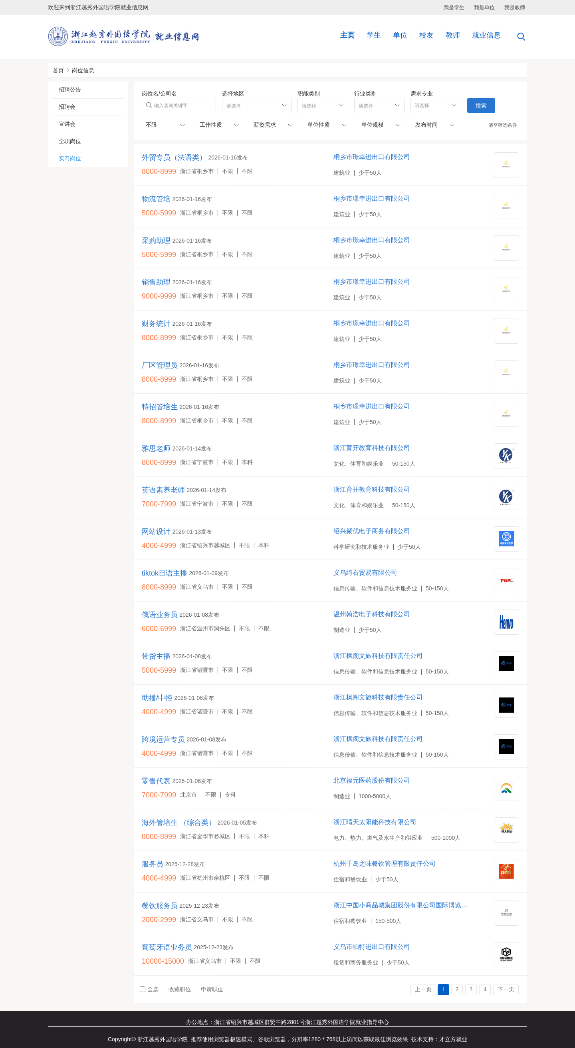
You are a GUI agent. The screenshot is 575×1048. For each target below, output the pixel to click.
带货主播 (156, 656)
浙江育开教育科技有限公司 (371, 447)
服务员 (152, 864)
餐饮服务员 (160, 906)
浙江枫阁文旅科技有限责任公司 (378, 655)
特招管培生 (160, 407)
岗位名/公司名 (159, 93)
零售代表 (156, 781)
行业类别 (365, 93)
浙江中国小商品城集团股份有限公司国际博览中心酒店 (402, 905)
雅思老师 (156, 448)
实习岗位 (70, 158)
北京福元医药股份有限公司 (371, 780)
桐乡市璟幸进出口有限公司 (371, 156)
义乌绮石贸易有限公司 (365, 572)
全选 (149, 989)
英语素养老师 (163, 490)
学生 (374, 35)
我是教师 (514, 7)
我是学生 (454, 7)
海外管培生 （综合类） (179, 823)
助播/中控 (157, 698)
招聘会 (67, 107)
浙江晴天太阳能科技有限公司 (374, 822)
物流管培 (156, 199)
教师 (453, 35)
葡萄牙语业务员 (167, 947)
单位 (400, 35)
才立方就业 (453, 1039)
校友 (426, 35)
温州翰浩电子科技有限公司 (371, 614)
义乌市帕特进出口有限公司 (371, 946)
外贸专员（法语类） (174, 157)
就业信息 (486, 35)
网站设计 (156, 532)
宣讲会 (67, 124)
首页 (58, 70)
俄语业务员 (160, 615)
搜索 (481, 105)
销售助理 (156, 282)
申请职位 (212, 989)
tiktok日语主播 (164, 573)
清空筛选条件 (502, 125)
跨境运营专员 (163, 739)
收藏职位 (180, 989)
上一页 (423, 989)
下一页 (506, 989)
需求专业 (421, 93)
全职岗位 (70, 141)
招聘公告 (70, 89)
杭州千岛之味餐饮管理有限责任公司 (384, 863)
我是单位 (484, 7)
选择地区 (233, 93)
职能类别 (308, 93)
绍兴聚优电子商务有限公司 (371, 531)
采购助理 (156, 241)
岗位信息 (83, 70)
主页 (347, 35)
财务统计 (156, 324)
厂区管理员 (160, 365)
